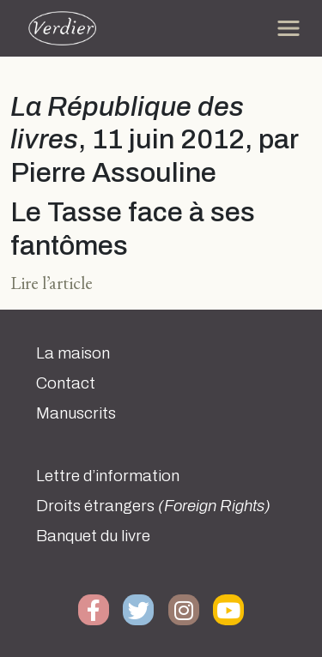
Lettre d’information (107, 476)
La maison (73, 353)
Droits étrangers (153, 506)
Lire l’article (51, 282)
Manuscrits (76, 413)
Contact (65, 383)
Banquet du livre (93, 536)
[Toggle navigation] (288, 28)
